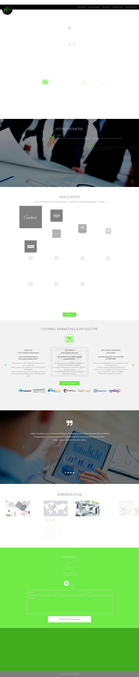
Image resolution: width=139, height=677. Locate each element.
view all (69, 314)
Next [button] (133, 365)
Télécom (101, 202)
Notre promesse (94, 7)
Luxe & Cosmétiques (41, 202)
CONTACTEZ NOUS (69, 383)
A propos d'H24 (117, 7)
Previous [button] (6, 365)
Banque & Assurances (87, 202)
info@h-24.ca (27, 2)
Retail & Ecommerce (59, 202)
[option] (69, 360)
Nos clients (106, 7)
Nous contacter (131, 7)
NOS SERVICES (81, 7)
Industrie (73, 202)
